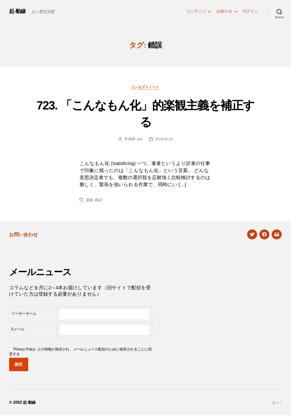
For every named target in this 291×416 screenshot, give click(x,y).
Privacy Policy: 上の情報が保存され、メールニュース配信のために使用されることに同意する (80, 352)
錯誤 (98, 201)
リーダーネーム (23, 314)
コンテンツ (196, 11)
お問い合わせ (25, 235)
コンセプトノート (145, 87)
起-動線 (17, 11)
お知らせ (224, 11)
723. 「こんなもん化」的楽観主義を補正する (145, 113)
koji (139, 140)
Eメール (18, 330)
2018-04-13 (164, 140)
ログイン (250, 11)
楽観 (89, 201)
